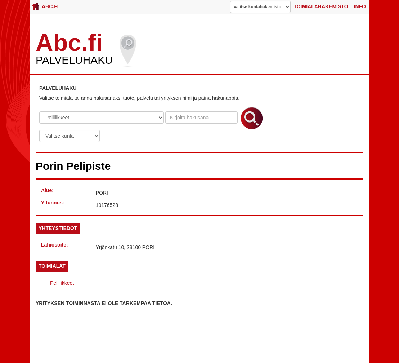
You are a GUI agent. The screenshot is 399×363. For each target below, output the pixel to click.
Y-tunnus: (52, 202)
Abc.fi (45, 6)
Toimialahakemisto (320, 6)
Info (360, 6)
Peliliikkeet (62, 283)
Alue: (47, 190)
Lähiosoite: (54, 245)
